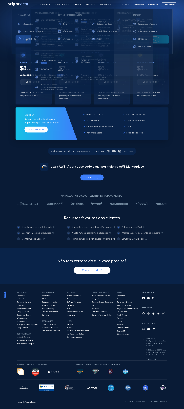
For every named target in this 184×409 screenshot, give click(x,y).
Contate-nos (138, 4)
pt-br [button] (126, 4)
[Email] (148, 329)
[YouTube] (148, 298)
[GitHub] (153, 298)
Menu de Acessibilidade (27, 402)
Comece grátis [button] (169, 4)
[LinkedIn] (143, 298)
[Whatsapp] (143, 329)
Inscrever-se (153, 4)
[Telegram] (153, 329)
